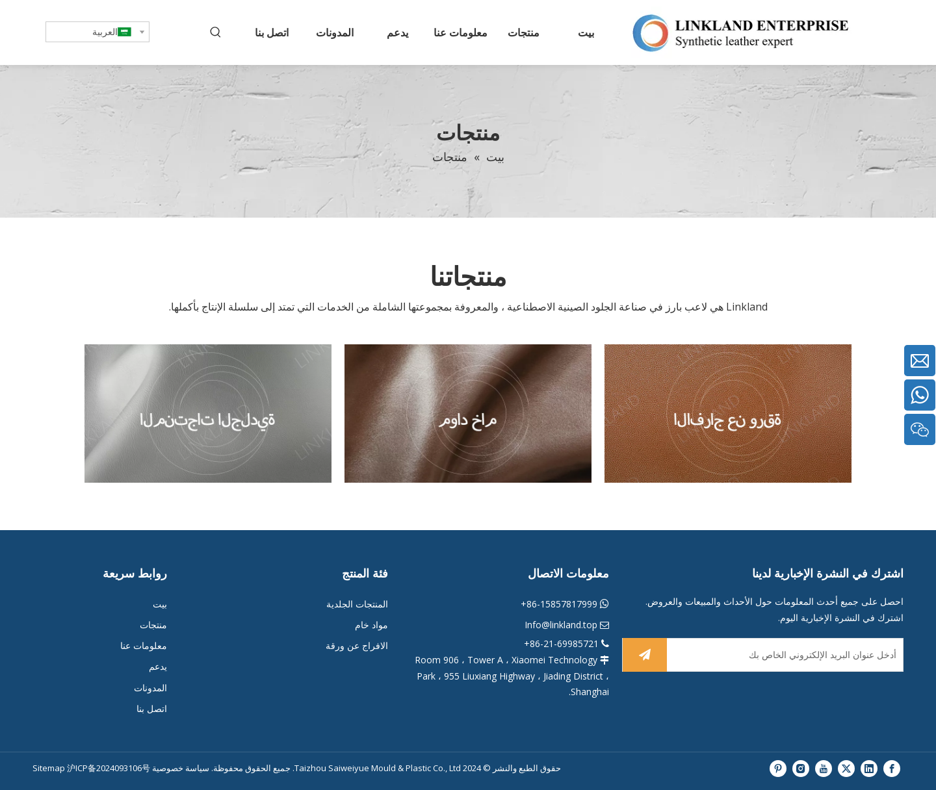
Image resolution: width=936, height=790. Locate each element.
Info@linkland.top (561, 624)
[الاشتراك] (645, 655)
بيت (160, 604)
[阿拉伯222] (728, 413)
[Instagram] (800, 768)
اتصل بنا (151, 708)
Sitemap (49, 768)
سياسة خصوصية (179, 768)
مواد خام (370, 624)
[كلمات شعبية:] (216, 32)
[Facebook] (891, 768)
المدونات (150, 688)
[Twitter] (846, 768)
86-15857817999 (561, 604)
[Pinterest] (778, 768)
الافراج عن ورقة (357, 645)
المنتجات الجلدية (357, 604)
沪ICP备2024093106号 (108, 768)
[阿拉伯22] (468, 413)
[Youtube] (823, 768)
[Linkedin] (869, 768)
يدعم (158, 666)
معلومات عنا (143, 645)
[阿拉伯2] (208, 413)
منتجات (153, 624)
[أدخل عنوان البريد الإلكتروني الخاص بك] (787, 655)
